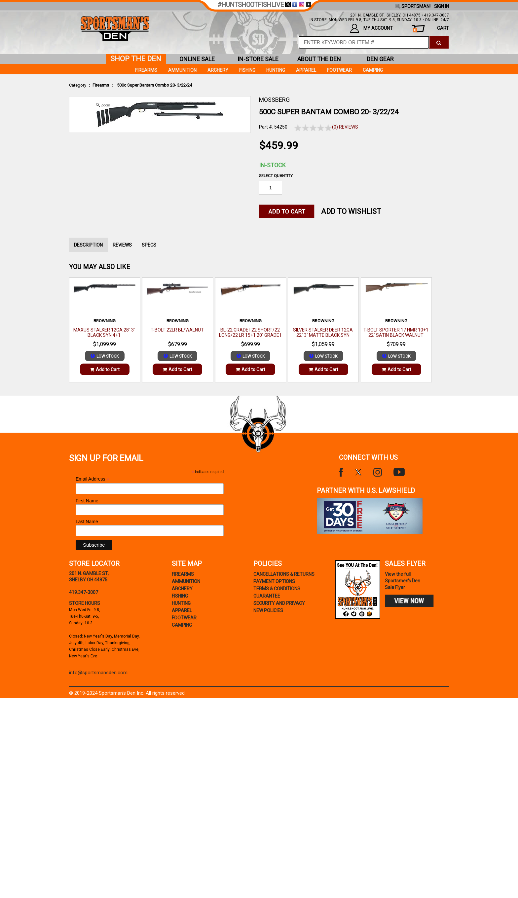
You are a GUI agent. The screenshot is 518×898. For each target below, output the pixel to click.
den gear (380, 59)
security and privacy (279, 603)
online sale (197, 59)
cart (431, 28)
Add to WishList (351, 211)
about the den (319, 59)
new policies (268, 610)
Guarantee (266, 596)
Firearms (100, 85)
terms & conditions (276, 588)
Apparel (306, 70)
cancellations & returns (283, 574)
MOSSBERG (274, 99)
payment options (274, 581)
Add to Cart (105, 369)
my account (371, 28)
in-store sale (258, 59)
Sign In (441, 6)
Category (77, 85)
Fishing (247, 70)
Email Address (92, 479)
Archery (217, 70)
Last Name (87, 521)
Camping (373, 70)
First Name (87, 500)
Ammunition (182, 70)
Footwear (339, 70)
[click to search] (439, 42)
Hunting (275, 70)
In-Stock (272, 165)
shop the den (135, 59)
